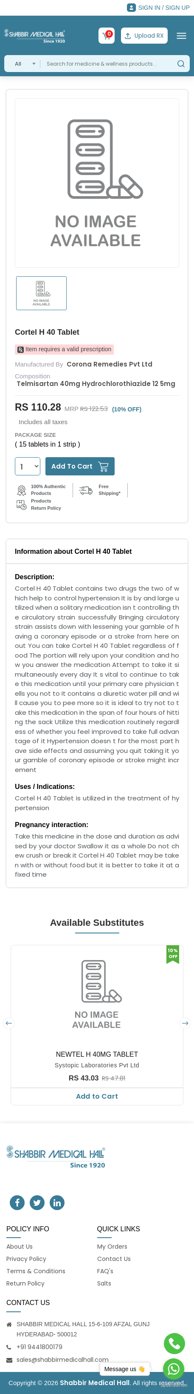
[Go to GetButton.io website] (173, 1385)
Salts (104, 1283)
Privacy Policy (26, 1259)
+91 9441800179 (39, 1347)
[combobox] (22, 63)
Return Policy (25, 1283)
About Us (19, 1246)
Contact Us (114, 1259)
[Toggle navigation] (181, 36)
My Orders (112, 1246)
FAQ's (105, 1271)
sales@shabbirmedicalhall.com (63, 1359)
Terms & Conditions (35, 1271)
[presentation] (8, 1023)
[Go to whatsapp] (173, 1369)
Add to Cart (97, 1096)
